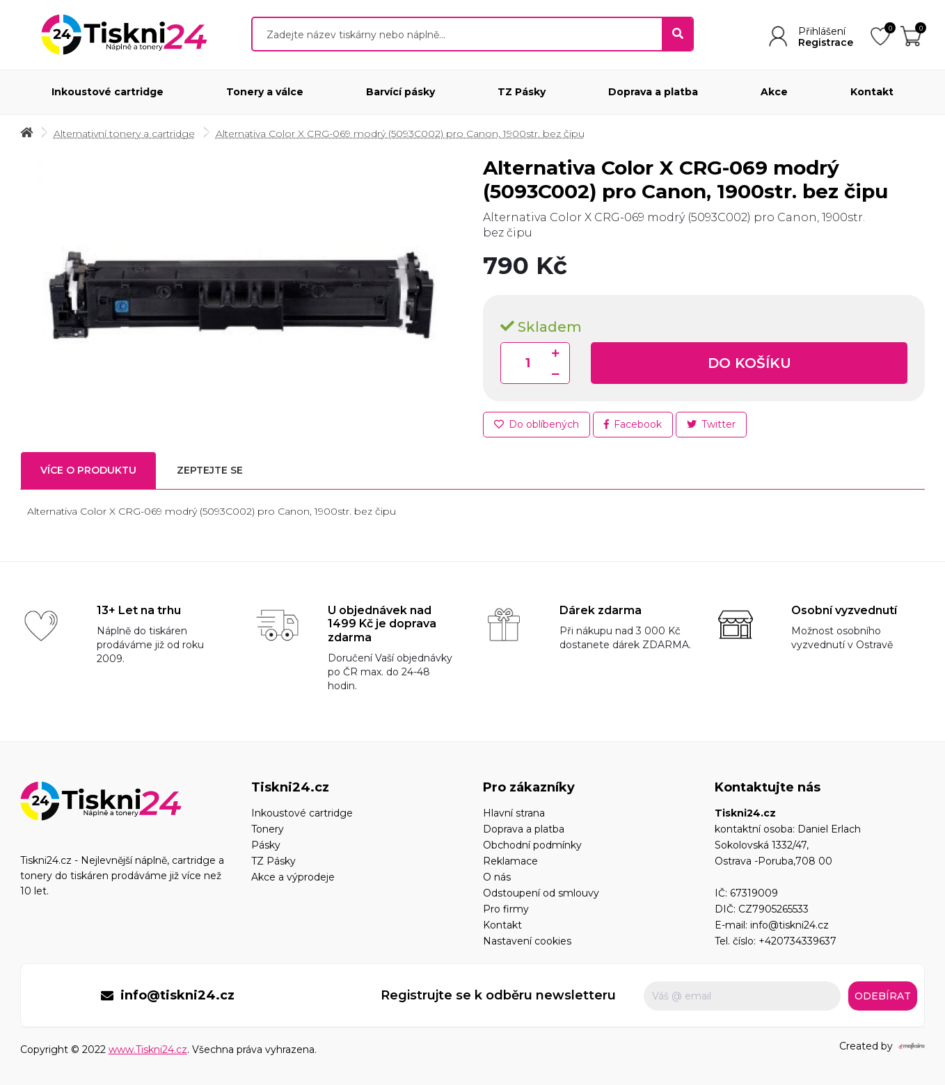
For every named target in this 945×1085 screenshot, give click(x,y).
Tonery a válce (264, 92)
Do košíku (749, 363)
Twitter (711, 424)
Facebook (633, 424)
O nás (497, 877)
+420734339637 (797, 941)
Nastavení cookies (527, 941)
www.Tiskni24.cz (148, 1049)
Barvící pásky (400, 92)
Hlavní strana (514, 813)
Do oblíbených (536, 424)
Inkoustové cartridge (107, 92)
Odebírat (883, 996)
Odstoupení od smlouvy (541, 893)
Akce (774, 92)
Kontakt (872, 92)
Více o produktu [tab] (88, 470)
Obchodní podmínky (532, 845)
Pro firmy (506, 909)
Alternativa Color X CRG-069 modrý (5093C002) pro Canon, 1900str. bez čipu (400, 133)
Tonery (267, 829)
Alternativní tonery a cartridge (124, 133)
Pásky (265, 845)
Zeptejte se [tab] (210, 470)
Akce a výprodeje (293, 877)
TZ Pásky (522, 92)
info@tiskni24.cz (789, 925)
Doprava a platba (653, 92)
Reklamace (510, 861)
